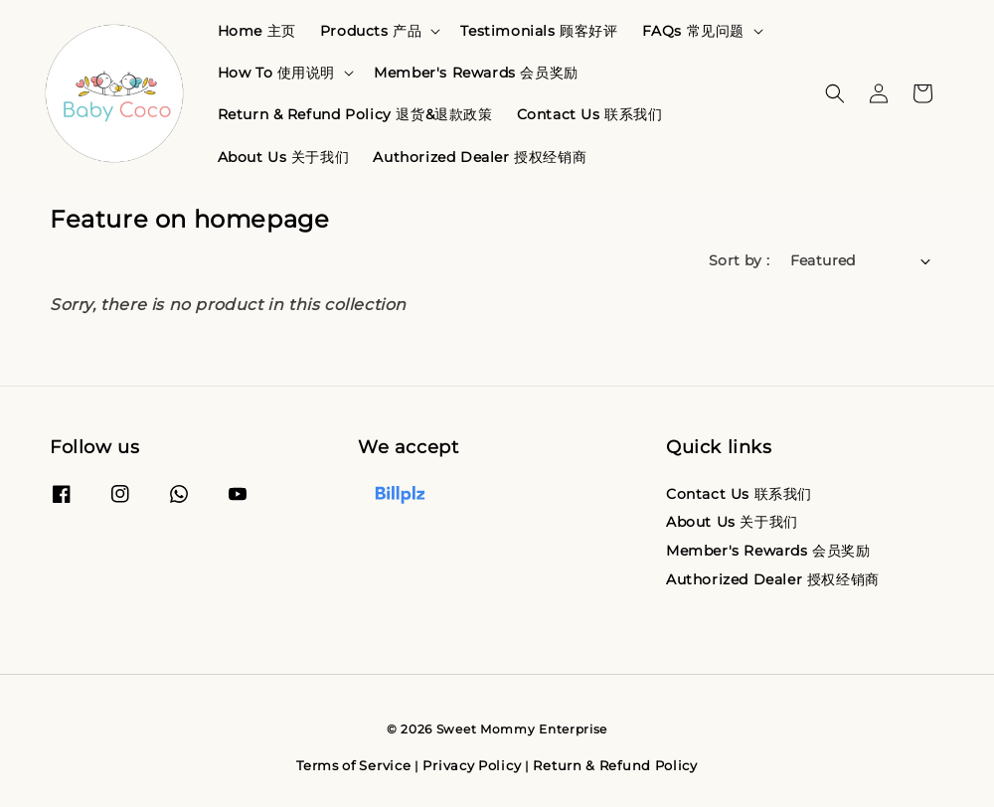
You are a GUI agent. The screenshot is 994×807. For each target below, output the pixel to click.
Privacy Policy (471, 765)
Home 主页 (257, 31)
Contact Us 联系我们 (590, 114)
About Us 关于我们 (284, 157)
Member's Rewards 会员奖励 (476, 72)
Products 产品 (371, 31)
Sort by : (739, 260)
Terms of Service (353, 765)
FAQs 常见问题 (693, 31)
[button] (835, 93)
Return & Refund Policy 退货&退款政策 (355, 114)
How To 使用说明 (277, 72)
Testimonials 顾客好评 (538, 31)
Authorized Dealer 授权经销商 (479, 157)
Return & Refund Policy (615, 765)
